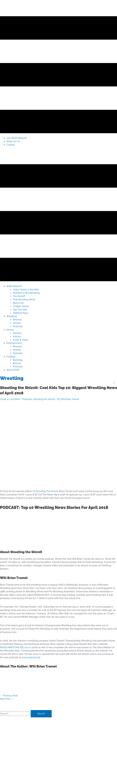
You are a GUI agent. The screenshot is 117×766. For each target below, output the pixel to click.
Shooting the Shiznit (44, 399)
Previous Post (9, 695)
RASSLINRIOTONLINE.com (14, 647)
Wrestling (11, 378)
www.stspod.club (31, 657)
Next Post (6, 698)
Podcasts (27, 399)
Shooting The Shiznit (47, 491)
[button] (14, 286)
